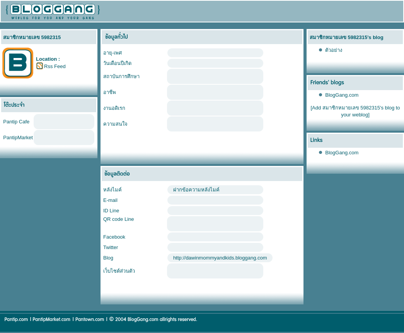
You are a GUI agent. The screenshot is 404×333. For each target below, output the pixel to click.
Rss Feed (55, 66)
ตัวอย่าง (333, 50)
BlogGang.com (341, 95)
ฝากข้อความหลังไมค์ (196, 190)
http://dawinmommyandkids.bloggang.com (220, 258)
